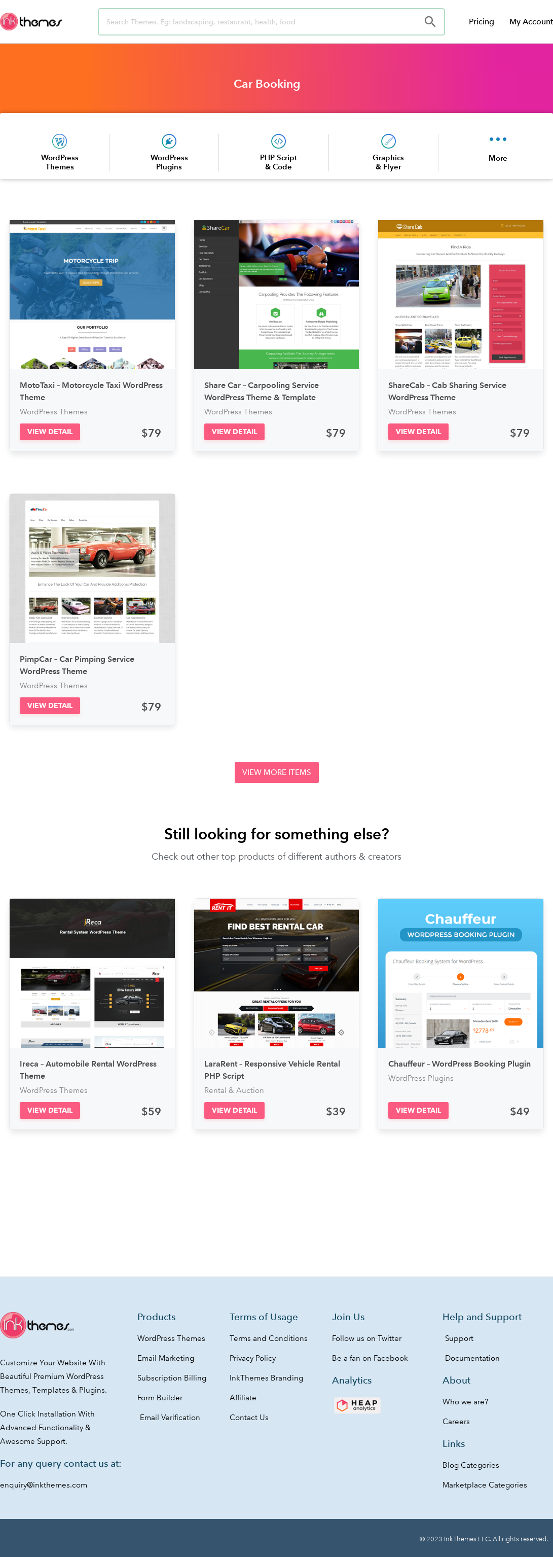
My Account (531, 21)
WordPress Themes (60, 162)
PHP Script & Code (278, 162)
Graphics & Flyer (388, 162)
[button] (50, 431)
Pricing (481, 21)
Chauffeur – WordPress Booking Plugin (459, 1064)
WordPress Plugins (169, 162)
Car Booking (267, 84)
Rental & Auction (234, 1090)
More (498, 158)
